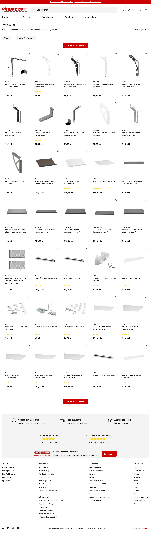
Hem (4, 30)
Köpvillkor (42, 484)
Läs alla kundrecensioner (50, 442)
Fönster (136, 490)
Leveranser (43, 487)
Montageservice (8, 467)
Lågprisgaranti (44, 497)
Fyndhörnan (138, 467)
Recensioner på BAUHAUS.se (99, 490)
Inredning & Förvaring (17, 30)
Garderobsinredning (37, 30)
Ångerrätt (42, 494)
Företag (26, 17)
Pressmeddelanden (96, 467)
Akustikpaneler (139, 471)
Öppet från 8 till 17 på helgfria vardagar (32, 423)
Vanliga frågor (44, 477)
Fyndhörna (70, 17)
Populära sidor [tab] (139, 463)
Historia (92, 474)
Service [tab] (5, 463)
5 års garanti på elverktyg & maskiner (52, 500)
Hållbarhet (93, 477)
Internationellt (94, 494)
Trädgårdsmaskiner (140, 500)
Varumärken (90, 17)
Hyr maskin (6, 481)
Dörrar (136, 481)
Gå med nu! (109, 454)
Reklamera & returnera (122, 423)
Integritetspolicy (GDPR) (97, 484)
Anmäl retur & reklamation (48, 490)
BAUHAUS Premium (9, 474)
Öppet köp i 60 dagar (46, 504)
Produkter (6, 17)
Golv (135, 494)
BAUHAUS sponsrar (96, 471)
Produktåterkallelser (46, 514)
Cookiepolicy (94, 487)
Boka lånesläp (7, 477)
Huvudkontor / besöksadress (99, 497)
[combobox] (74, 10)
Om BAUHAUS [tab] (94, 463)
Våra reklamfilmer (95, 500)
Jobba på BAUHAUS (96, 481)
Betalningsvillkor (45, 481)
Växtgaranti (43, 507)
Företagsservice (8, 471)
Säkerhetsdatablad (46, 510)
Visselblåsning (44, 471)
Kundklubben (47, 17)
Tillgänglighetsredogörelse (49, 517)
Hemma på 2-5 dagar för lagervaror (79, 423)
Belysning (137, 477)
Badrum (136, 474)
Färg (135, 487)
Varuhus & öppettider (46, 474)
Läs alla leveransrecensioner (97, 442)
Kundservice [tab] (43, 463)
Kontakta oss (44, 467)
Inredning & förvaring (141, 497)
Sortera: (25, 38)
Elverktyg (137, 484)
